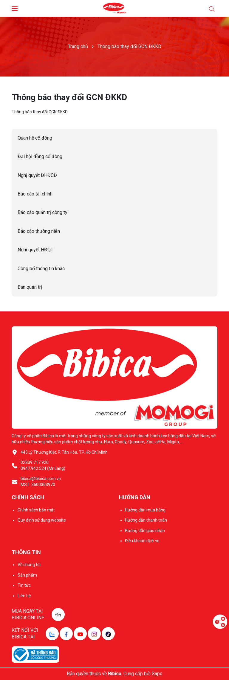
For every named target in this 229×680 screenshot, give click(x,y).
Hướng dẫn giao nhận (145, 530)
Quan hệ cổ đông (35, 138)
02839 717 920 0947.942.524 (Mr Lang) (43, 465)
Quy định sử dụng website (42, 520)
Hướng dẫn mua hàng (145, 510)
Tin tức (24, 585)
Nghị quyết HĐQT (35, 250)
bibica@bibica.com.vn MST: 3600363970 (41, 481)
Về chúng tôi (29, 564)
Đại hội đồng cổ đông (40, 156)
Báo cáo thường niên (39, 231)
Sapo (157, 673)
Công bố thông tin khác (41, 268)
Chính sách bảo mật (36, 510)
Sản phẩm (27, 575)
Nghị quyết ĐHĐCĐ (37, 175)
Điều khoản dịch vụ (142, 540)
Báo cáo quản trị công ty (42, 212)
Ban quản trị (30, 287)
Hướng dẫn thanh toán (146, 520)
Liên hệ (24, 595)
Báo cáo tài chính (35, 194)
